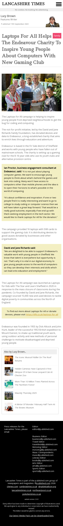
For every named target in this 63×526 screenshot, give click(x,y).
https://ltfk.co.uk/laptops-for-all (42, 314)
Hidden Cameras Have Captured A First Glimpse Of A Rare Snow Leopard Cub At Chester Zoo (29, 372)
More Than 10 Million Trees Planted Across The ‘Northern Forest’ (30, 384)
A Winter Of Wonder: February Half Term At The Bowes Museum (30, 407)
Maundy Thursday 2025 (21, 395)
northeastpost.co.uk (41, 490)
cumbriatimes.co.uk (28, 486)
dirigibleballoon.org (47, 486)
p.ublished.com (43, 483)
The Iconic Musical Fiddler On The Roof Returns (28, 360)
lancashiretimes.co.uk (21, 490)
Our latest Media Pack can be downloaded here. (31, 515)
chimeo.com (12, 486)
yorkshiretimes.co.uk (31, 494)
